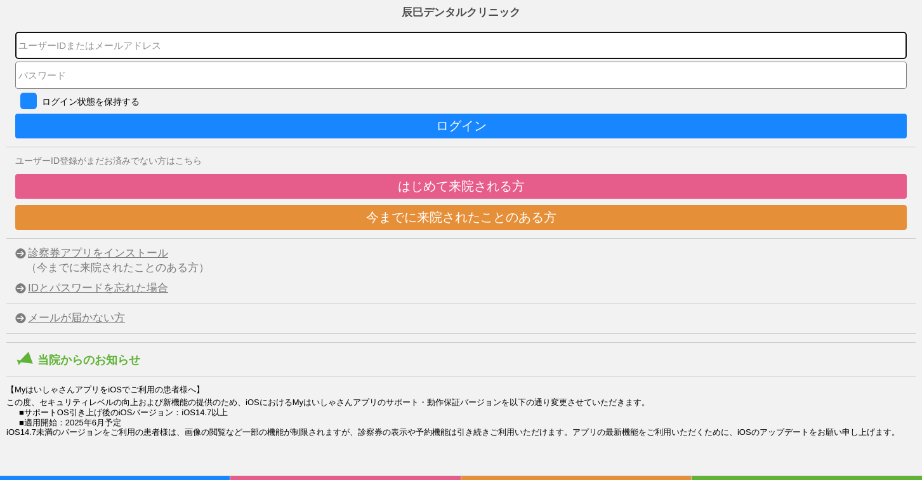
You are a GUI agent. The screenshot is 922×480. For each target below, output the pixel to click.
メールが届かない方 (76, 318)
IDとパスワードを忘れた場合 (98, 288)
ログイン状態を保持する (91, 102)
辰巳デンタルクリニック (461, 12)
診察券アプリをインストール (98, 253)
